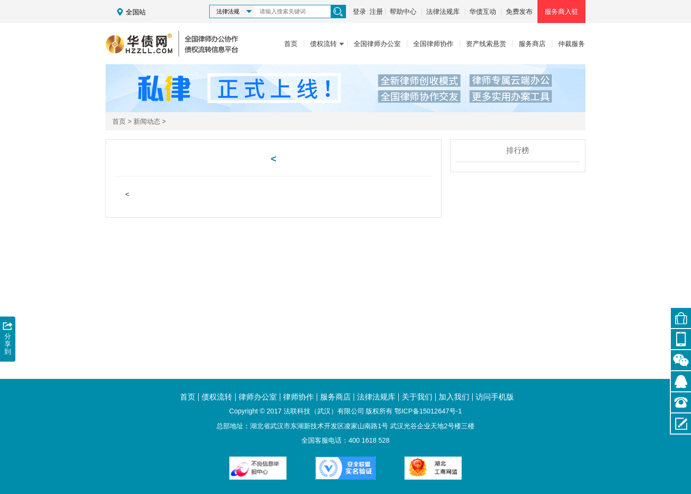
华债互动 (482, 11)
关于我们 (417, 397)
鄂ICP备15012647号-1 (428, 411)
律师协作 (298, 397)
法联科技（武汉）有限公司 (324, 411)
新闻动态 (146, 121)
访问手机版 (495, 397)
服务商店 (335, 397)
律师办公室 (257, 397)
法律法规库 (443, 11)
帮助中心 (403, 11)
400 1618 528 (369, 440)
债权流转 (217, 397)
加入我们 (454, 397)
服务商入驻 (561, 11)
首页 (119, 121)
